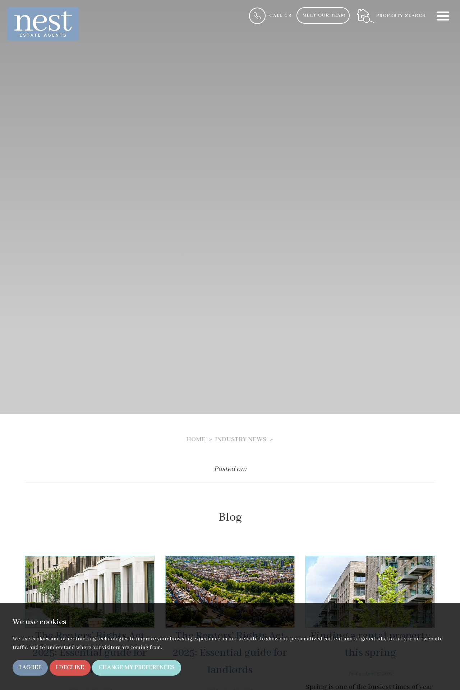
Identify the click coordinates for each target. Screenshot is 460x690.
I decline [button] (70, 667)
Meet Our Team (324, 15)
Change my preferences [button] (136, 667)
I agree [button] (30, 667)
